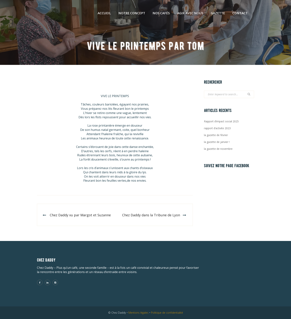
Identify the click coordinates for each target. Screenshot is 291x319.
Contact (240, 13)
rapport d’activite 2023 (217, 128)
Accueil (104, 13)
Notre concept (131, 13)
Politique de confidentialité (167, 312)
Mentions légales (138, 312)
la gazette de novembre (218, 149)
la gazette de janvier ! (217, 142)
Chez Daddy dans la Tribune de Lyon (151, 215)
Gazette (218, 13)
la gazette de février (216, 135)
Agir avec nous (190, 13)
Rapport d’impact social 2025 (221, 121)
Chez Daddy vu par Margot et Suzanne (80, 215)
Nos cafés (161, 13)
